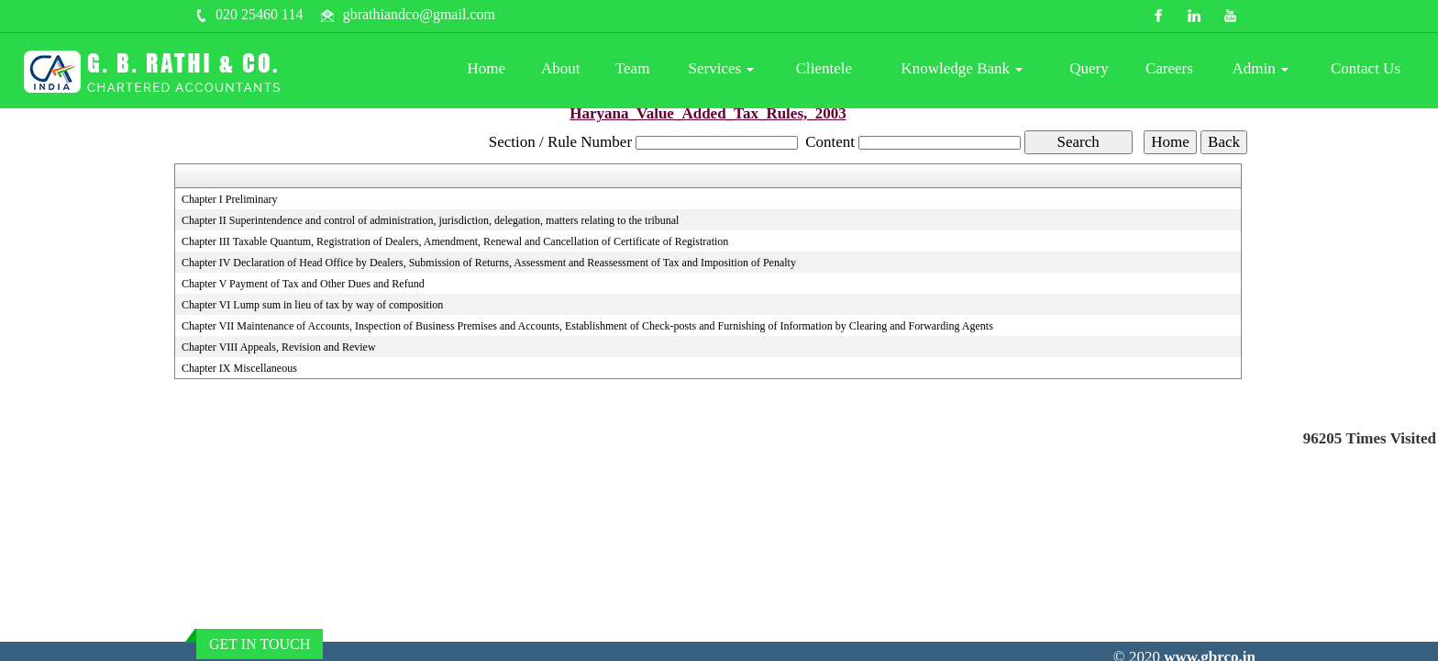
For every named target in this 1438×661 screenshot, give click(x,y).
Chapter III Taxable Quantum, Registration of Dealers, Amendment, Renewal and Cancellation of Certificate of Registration (455, 241)
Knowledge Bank (962, 68)
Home (487, 68)
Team (632, 68)
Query (1088, 68)
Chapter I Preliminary (230, 199)
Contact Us (1365, 68)
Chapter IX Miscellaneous (239, 368)
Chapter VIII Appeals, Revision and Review (279, 347)
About (561, 68)
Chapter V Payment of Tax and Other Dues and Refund (303, 283)
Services (722, 68)
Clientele (824, 68)
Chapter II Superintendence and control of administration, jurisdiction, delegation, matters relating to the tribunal (431, 220)
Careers (1169, 68)
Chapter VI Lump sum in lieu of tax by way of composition (312, 304)
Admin (1261, 68)
